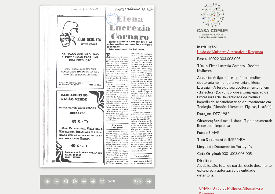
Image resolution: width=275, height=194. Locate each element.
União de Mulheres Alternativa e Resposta (230, 52)
